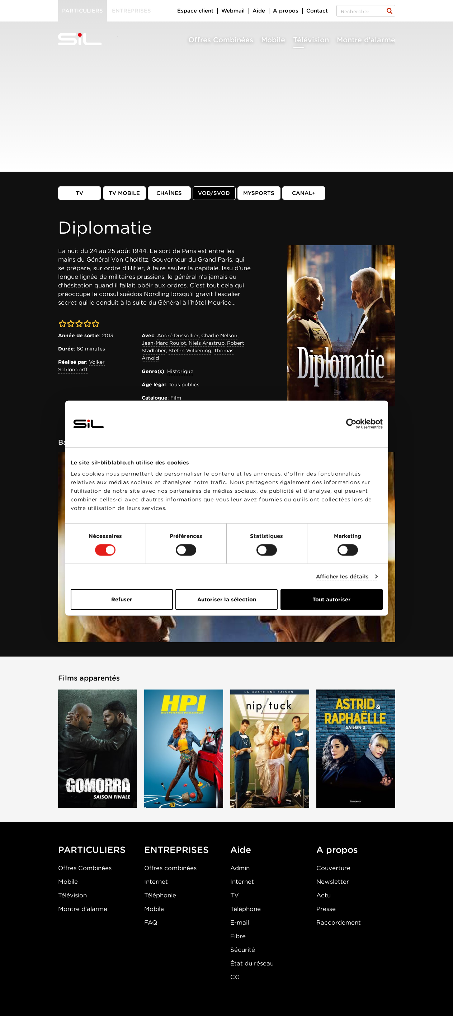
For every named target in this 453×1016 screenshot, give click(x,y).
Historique (180, 371)
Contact (317, 11)
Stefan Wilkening (190, 350)
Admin (240, 868)
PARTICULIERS (92, 849)
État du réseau (252, 963)
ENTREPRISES (176, 849)
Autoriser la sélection (226, 599)
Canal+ (304, 193)
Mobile (273, 39)
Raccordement (338, 922)
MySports (258, 193)
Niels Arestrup (207, 343)
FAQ (150, 922)
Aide (259, 11)
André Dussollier (178, 335)
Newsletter (332, 881)
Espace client (195, 11)
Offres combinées (170, 868)
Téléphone (245, 908)
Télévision (311, 39)
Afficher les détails (342, 576)
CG (235, 977)
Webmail (233, 11)
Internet (156, 881)
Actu (323, 895)
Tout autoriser (331, 599)
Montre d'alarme (366, 39)
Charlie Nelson (219, 335)
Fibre (238, 936)
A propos (285, 11)
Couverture (333, 868)
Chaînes (169, 193)
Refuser (121, 599)
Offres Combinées (220, 39)
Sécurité (242, 949)
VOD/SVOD (214, 193)
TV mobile (124, 193)
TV (79, 193)
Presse (326, 908)
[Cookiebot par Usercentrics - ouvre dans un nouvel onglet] (351, 423)
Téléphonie (160, 895)
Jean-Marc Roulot (164, 343)
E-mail (239, 922)
